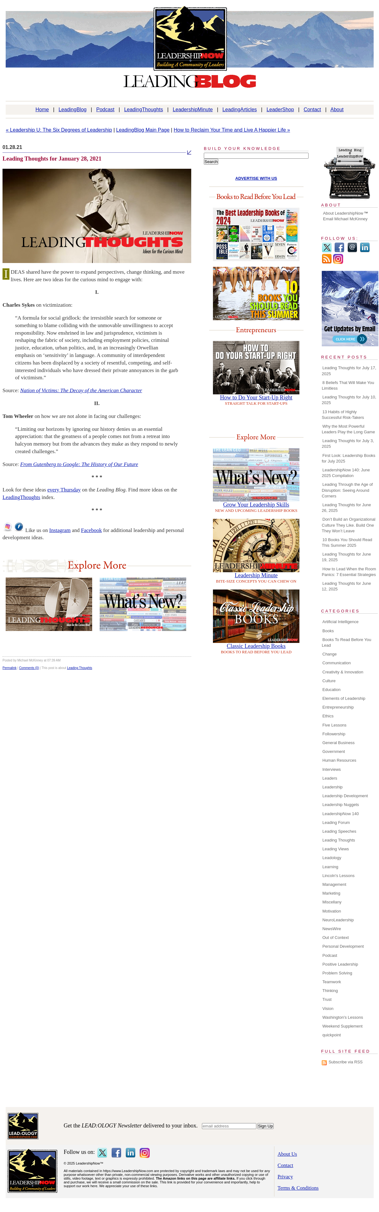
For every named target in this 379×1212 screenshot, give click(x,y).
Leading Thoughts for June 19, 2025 (346, 557)
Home (42, 109)
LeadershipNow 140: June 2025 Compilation (346, 473)
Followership (333, 734)
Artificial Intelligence (340, 621)
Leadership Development (345, 795)
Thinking (330, 990)
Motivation (331, 911)
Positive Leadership (340, 964)
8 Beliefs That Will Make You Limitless (348, 385)
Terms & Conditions (298, 1188)
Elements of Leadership (343, 698)
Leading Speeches (339, 831)
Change (329, 654)
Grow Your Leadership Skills (256, 505)
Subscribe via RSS (346, 1062)
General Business (338, 742)
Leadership (332, 787)
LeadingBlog (72, 109)
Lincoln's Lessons (338, 875)
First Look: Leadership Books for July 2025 (348, 458)
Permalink (9, 668)
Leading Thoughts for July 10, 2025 (349, 400)
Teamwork (331, 981)
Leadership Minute (256, 575)
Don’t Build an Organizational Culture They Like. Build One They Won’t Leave (348, 525)
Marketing (331, 893)
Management (334, 884)
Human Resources (339, 760)
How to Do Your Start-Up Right (256, 397)
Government (333, 751)
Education (331, 689)
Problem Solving (337, 973)
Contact (312, 109)
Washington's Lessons (342, 1017)
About (337, 109)
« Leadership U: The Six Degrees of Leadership (59, 130)
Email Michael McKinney (345, 219)
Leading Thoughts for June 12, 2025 (346, 586)
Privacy (285, 1176)
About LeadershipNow (343, 213)
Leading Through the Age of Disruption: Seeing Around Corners (347, 490)
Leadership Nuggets (340, 804)
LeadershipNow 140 (340, 813)
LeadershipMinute (193, 109)
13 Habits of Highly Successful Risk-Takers (343, 414)
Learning (330, 866)
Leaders (329, 778)
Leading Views (335, 849)
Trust (327, 999)
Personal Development (343, 946)
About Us (287, 1154)
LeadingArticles (239, 109)
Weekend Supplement (342, 1026)
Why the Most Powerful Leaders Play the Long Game (348, 429)
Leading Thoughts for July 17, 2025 (349, 370)
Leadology (331, 857)
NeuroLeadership (338, 920)
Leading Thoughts (79, 668)
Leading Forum (336, 822)
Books (328, 630)
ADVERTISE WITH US (256, 178)
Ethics (327, 716)
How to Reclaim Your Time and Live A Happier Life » (232, 130)
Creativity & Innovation (342, 672)
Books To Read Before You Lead (346, 642)
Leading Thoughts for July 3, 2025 (348, 443)
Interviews (331, 769)
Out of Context (335, 937)
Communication (336, 663)
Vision (327, 1008)
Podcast (105, 109)
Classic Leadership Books (256, 646)
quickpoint (331, 1035)
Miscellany (332, 902)
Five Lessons (334, 725)
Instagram (60, 530)
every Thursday (64, 490)
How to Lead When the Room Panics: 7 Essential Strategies (349, 572)
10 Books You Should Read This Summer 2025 (347, 542)
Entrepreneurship (338, 707)
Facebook (91, 530)
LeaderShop (280, 109)
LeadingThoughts (143, 109)
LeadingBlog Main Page (143, 130)
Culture (329, 680)
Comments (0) (29, 668)
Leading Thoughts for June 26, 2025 (346, 507)
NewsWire (331, 928)
